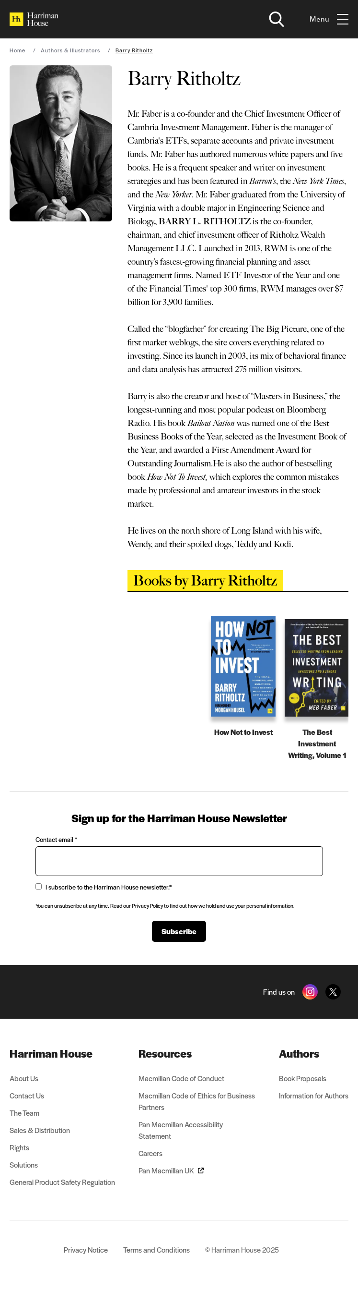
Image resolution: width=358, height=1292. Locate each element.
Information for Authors (313, 1095)
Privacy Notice (86, 1249)
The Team (24, 1113)
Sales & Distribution (40, 1130)
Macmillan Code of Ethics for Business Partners (197, 1101)
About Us (24, 1078)
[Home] (34, 19)
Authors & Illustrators (70, 50)
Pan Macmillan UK (171, 1170)
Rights (19, 1147)
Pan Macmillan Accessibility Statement (181, 1130)
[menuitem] (62, 1053)
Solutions (24, 1164)
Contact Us (27, 1095)
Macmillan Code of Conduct (181, 1078)
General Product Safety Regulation (62, 1182)
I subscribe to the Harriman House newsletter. (103, 886)
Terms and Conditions (156, 1249)
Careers (150, 1153)
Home (17, 50)
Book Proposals (302, 1078)
